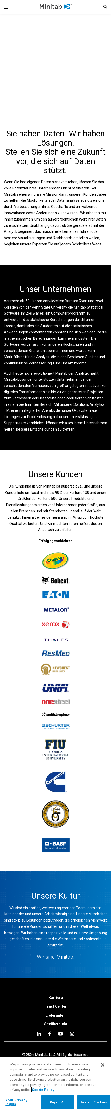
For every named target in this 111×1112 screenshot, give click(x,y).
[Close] (102, 1065)
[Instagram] (72, 1034)
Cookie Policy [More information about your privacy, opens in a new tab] (43, 1090)
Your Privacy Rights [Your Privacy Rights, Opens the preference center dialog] (16, 1102)
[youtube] (60, 1034)
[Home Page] (56, 7)
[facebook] (49, 1033)
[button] (105, 7)
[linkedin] (39, 1034)
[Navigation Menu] (6, 7)
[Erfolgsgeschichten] (55, 541)
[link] (55, 998)
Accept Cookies (94, 1102)
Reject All (58, 1102)
